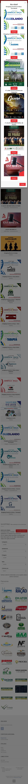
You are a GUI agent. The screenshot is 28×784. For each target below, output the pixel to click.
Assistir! (14, 31)
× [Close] (25, 2)
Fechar (22, 184)
